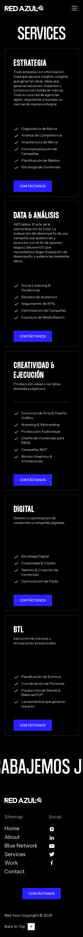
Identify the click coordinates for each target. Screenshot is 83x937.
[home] (22, 8)
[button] (75, 8)
